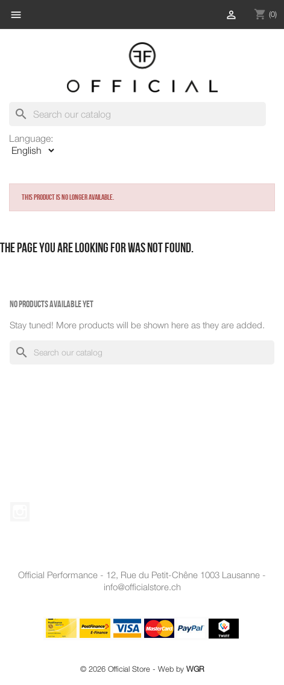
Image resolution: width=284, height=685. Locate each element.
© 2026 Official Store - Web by (142, 669)
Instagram (20, 511)
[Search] (137, 114)
